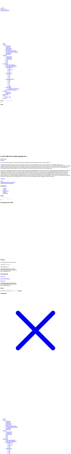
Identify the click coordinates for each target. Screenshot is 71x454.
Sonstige (2, 160)
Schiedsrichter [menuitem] (9, 423)
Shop (4, 95)
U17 (9, 70)
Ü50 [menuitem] (7, 437)
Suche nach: (3, 290)
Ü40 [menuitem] (7, 436)
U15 (9, 74)
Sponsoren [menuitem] (8, 422)
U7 (9, 85)
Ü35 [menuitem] (7, 435)
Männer (4, 55)
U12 (9, 78)
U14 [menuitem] (9, 450)
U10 (9, 81)
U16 (9, 72)
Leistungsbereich (9, 67)
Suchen (19, 290)
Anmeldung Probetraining (11, 89)
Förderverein (6, 94)
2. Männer (3, 178)
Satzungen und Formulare (11, 50)
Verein (4, 44)
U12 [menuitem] (9, 453)
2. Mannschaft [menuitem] (9, 433)
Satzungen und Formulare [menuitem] (11, 426)
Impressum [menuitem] (8, 429)
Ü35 (7, 60)
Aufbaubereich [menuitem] (9, 448)
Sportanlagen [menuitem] (8, 428)
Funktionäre (8, 46)
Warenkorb (3, 10)
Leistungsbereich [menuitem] (9, 442)
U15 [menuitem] (9, 449)
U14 (9, 75)
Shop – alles (8, 96)
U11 (9, 80)
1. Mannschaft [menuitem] (9, 431)
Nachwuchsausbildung (10, 64)
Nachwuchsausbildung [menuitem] (10, 440)
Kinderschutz (8, 49)
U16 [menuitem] (9, 447)
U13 (9, 76)
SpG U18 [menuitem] (10, 445)
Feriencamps (8, 87)
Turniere (5, 91)
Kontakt (5, 98)
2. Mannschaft (9, 57)
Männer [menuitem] (4, 430)
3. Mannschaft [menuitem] (9, 434)
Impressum (8, 54)
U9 (9, 82)
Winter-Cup (8, 93)
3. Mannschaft (9, 59)
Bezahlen (7, 10)
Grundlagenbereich (10, 79)
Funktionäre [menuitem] (8, 421)
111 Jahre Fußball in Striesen (12, 51)
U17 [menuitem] (9, 446)
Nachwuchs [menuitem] (5, 439)
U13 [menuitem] (9, 452)
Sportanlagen (8, 53)
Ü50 (7, 62)
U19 (9, 68)
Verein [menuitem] (4, 420)
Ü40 (7, 61)
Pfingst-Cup (8, 92)
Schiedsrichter (9, 48)
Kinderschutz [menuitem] (8, 424)
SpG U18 (10, 69)
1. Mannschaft (9, 56)
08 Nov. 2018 (3, 159)
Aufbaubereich (9, 73)
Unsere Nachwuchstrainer (11, 66)
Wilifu (9, 86)
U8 (9, 83)
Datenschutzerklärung (5, 278)
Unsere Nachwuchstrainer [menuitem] (11, 441)
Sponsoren (8, 47)
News (4, 43)
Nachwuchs (5, 63)
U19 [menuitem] (9, 443)
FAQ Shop (3, 276)
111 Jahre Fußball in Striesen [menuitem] (12, 427)
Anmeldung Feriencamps (13, 88)
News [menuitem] (4, 418)
